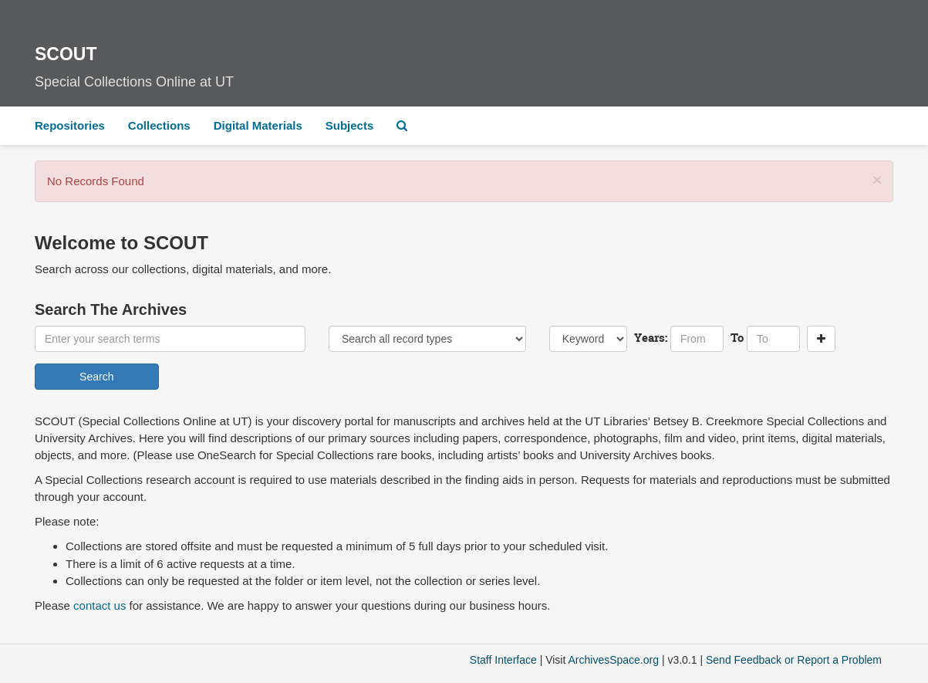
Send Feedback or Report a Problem (794, 660)
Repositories (70, 125)
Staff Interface (503, 660)
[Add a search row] (821, 339)
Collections (159, 125)
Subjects (350, 125)
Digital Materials (258, 125)
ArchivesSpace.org (613, 660)
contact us (99, 605)
